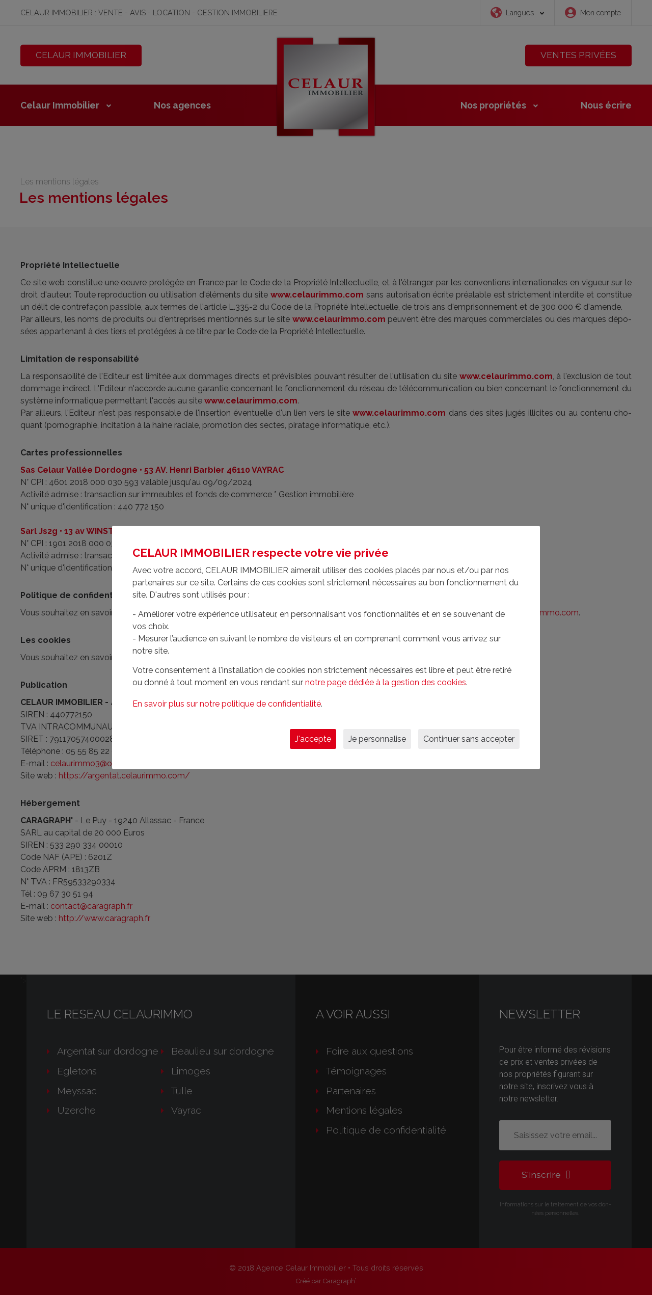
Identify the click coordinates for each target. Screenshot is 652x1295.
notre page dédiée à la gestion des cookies (385, 682)
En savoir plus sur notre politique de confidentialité (226, 704)
